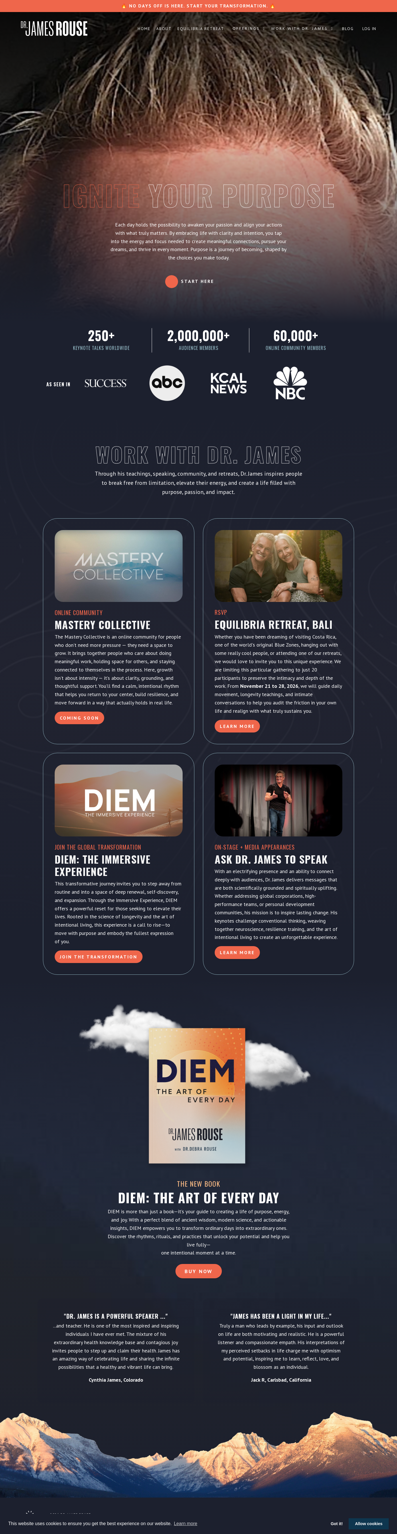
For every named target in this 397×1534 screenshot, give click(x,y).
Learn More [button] (237, 726)
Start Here (197, 281)
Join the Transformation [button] (98, 957)
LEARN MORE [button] (237, 952)
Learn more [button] (185, 1523)
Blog (348, 28)
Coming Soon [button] (79, 718)
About (164, 28)
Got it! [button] (337, 1523)
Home (144, 28)
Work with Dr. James (302, 29)
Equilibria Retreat (200, 28)
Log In (369, 28)
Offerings (249, 29)
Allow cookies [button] (368, 1523)
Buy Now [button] (199, 1271)
